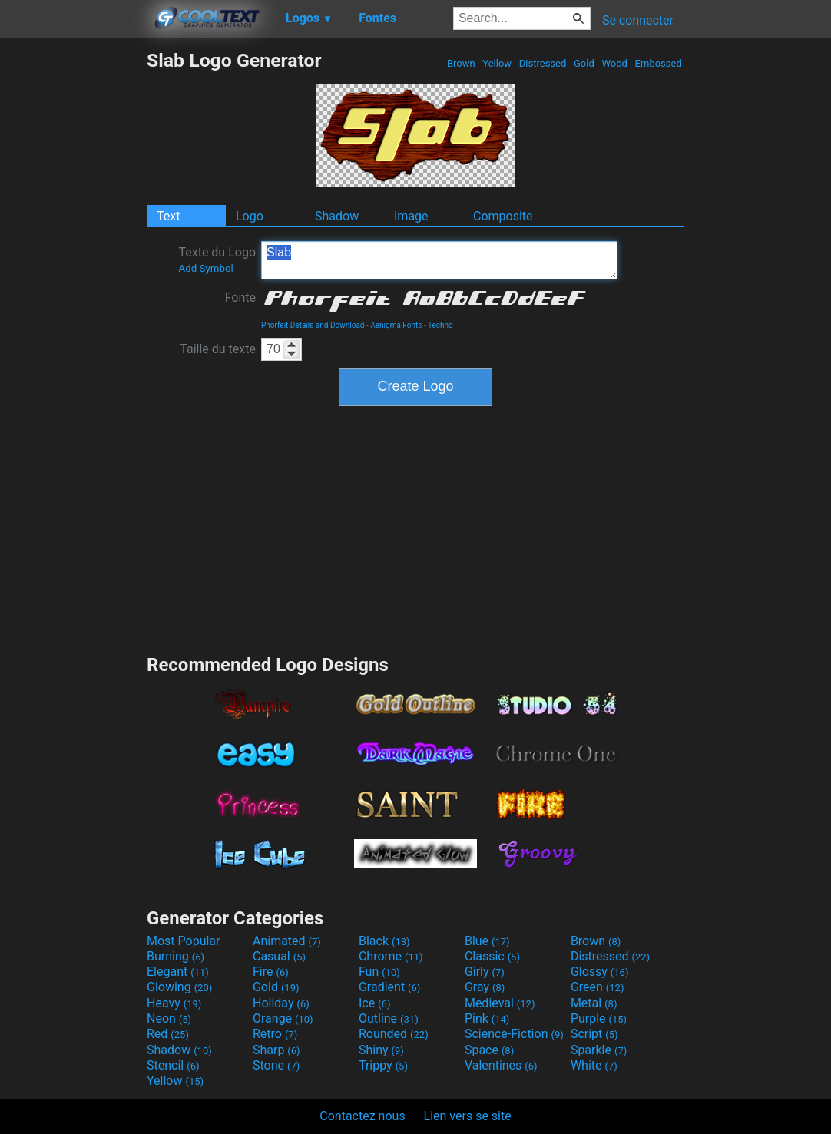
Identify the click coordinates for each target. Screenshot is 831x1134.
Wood (614, 63)
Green (597, 987)
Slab (439, 260)
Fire (271, 971)
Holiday (281, 1003)
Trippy (383, 1065)
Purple (599, 1018)
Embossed (658, 63)
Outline (389, 1018)
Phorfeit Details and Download (313, 325)
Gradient (389, 987)
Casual (279, 956)
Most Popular (183, 941)
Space (489, 1050)
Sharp (276, 1050)
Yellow (497, 63)
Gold (584, 63)
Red (168, 1034)
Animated (287, 941)
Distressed (543, 63)
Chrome (391, 956)
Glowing (179, 987)
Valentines (501, 1065)
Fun (379, 971)
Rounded (394, 1034)
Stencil (173, 1065)
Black (384, 941)
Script (594, 1034)
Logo (249, 216)
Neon (169, 1018)
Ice (374, 1003)
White (594, 1065)
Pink (487, 1018)
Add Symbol (205, 268)
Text (168, 216)
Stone (276, 1065)
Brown (461, 63)
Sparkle (599, 1050)
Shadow (337, 216)
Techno (440, 325)
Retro (275, 1034)
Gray (485, 987)
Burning (175, 956)
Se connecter (638, 20)
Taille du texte (218, 349)
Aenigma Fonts (396, 325)
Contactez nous (362, 1116)
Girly (485, 971)
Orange (283, 1018)
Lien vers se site (468, 1116)
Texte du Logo (217, 259)
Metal (594, 1003)
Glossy (600, 971)
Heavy (174, 1003)
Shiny (381, 1050)
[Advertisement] (73, 279)
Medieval (500, 1003)
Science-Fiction (514, 1034)
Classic (492, 956)
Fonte (240, 297)
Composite (503, 216)
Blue (487, 941)
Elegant (178, 971)
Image (411, 216)
